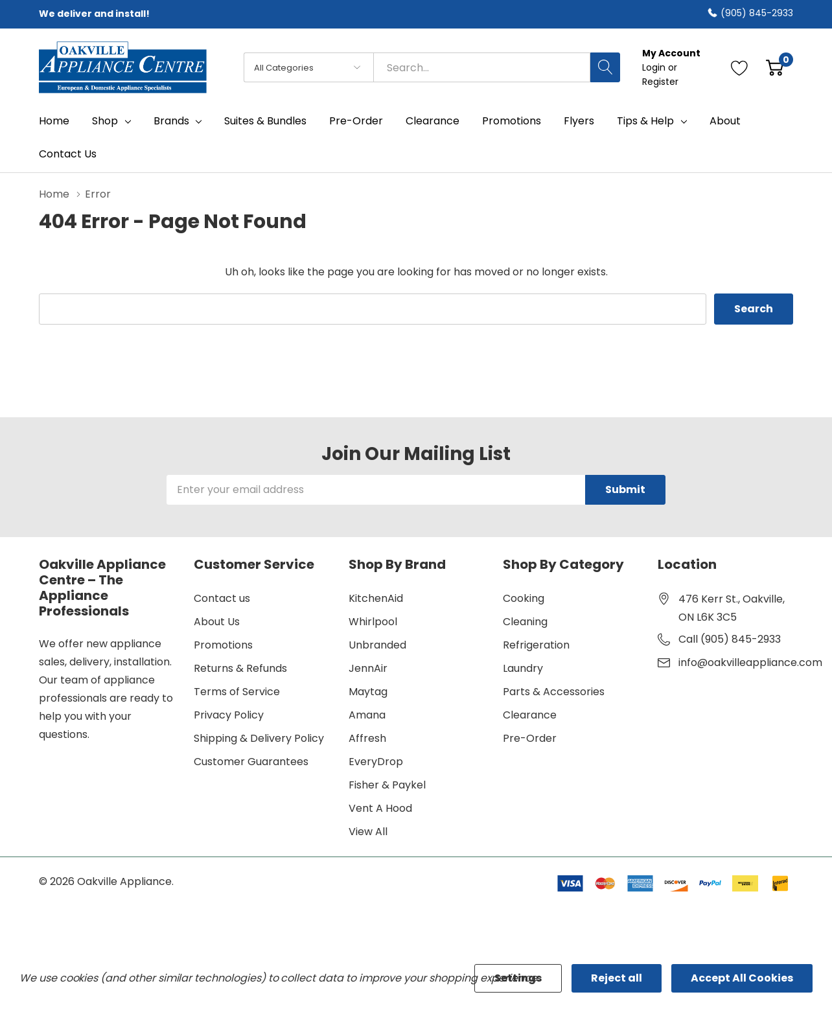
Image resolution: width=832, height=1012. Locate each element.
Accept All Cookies (742, 978)
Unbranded (377, 645)
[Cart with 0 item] (774, 67)
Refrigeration (536, 645)
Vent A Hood (380, 808)
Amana (367, 714)
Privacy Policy (229, 714)
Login (655, 67)
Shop (105, 121)
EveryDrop (376, 761)
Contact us (222, 598)
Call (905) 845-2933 (729, 639)
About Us (217, 621)
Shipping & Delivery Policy (259, 738)
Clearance (530, 714)
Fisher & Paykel (387, 784)
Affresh (367, 738)
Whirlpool (373, 621)
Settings (518, 978)
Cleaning (525, 621)
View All (368, 831)
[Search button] (605, 67)
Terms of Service (237, 691)
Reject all (616, 978)
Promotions (223, 645)
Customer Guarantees (251, 761)
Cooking (523, 598)
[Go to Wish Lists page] (739, 67)
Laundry (523, 668)
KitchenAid (376, 598)
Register (660, 81)
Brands (171, 121)
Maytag (368, 691)
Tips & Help (645, 121)
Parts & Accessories (554, 691)
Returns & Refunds (240, 668)
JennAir (368, 668)
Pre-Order (530, 738)
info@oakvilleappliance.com (750, 662)
